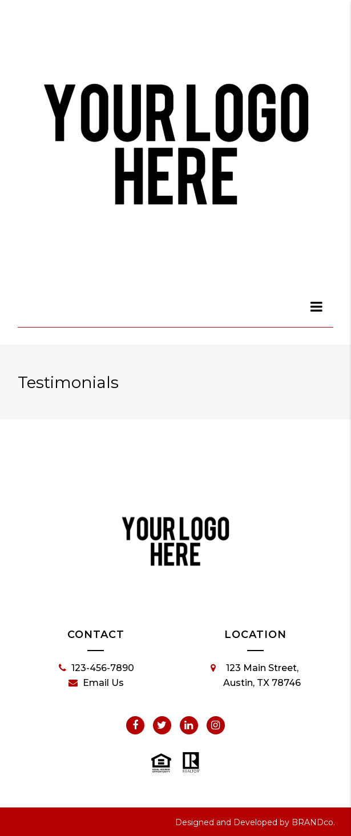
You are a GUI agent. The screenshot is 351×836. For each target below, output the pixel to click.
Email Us (96, 683)
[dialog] (316, 306)
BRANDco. (313, 822)
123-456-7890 (96, 668)
